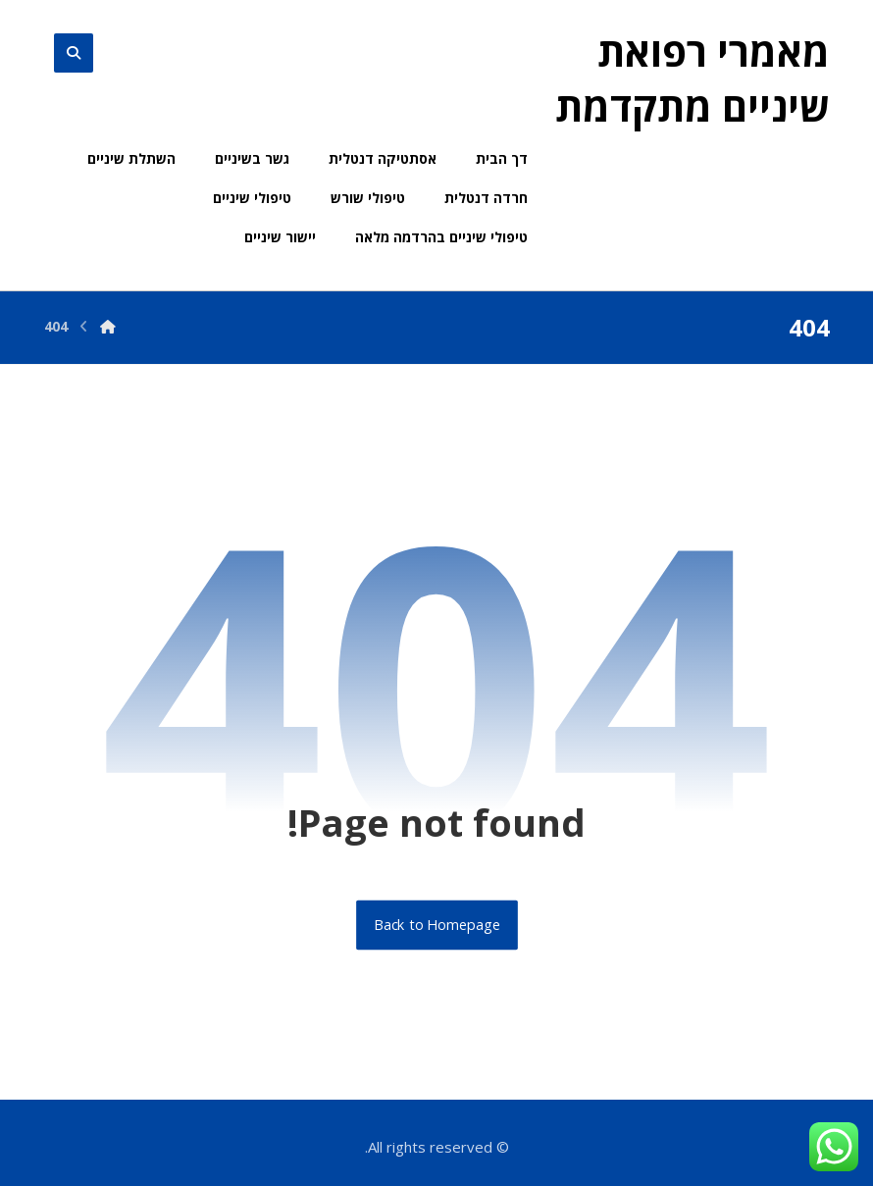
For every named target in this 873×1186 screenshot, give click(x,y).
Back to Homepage (437, 925)
